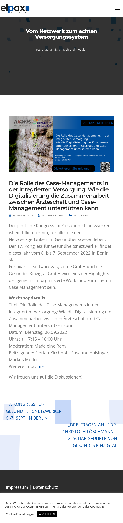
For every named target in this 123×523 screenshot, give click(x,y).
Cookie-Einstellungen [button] (20, 514)
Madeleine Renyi (53, 215)
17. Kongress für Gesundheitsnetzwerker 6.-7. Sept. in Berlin (34, 411)
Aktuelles (80, 215)
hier (41, 366)
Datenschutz (45, 487)
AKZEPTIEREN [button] (47, 514)
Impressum (17, 487)
